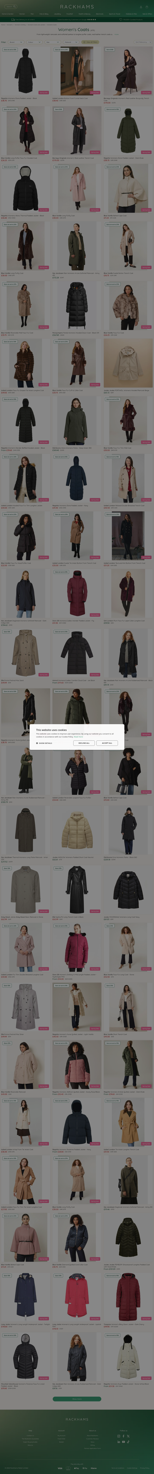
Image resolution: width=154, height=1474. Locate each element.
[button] (44, 743)
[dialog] (77, 737)
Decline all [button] (84, 743)
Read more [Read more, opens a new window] (78, 737)
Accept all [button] (107, 743)
